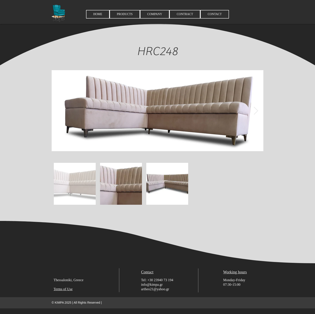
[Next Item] (255, 110)
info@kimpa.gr (152, 284)
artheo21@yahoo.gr (155, 289)
